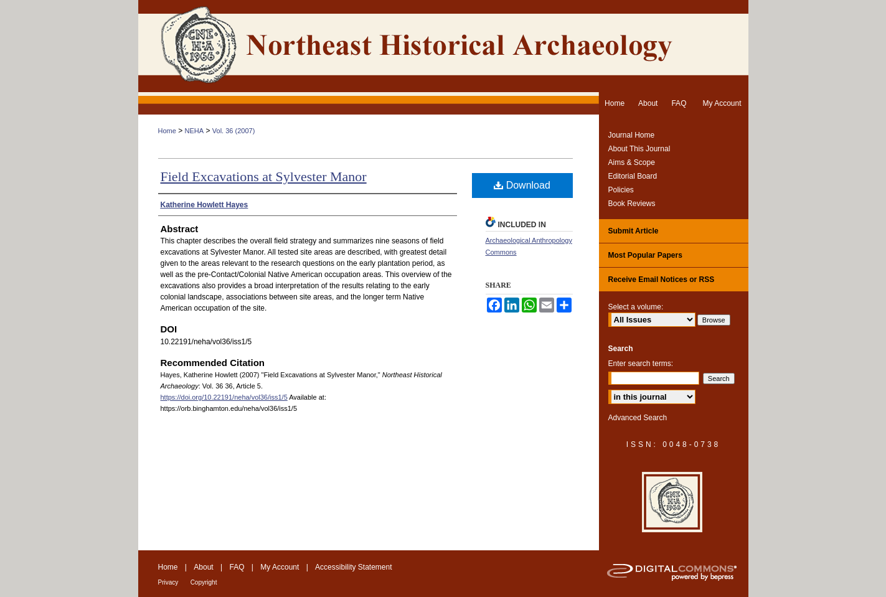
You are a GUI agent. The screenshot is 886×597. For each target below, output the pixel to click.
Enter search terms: (641, 363)
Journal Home (631, 135)
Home (167, 130)
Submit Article (633, 231)
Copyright (204, 582)
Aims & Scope (631, 162)
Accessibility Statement (353, 567)
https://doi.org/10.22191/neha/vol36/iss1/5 (224, 397)
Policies (621, 190)
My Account (279, 567)
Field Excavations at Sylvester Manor (264, 176)
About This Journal (639, 148)
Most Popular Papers (645, 255)
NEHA (194, 130)
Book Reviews (632, 203)
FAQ (236, 567)
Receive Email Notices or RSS (661, 279)
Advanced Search (637, 417)
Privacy (168, 582)
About (203, 567)
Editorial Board (632, 176)
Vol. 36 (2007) (233, 130)
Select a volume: (636, 307)
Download (522, 185)
